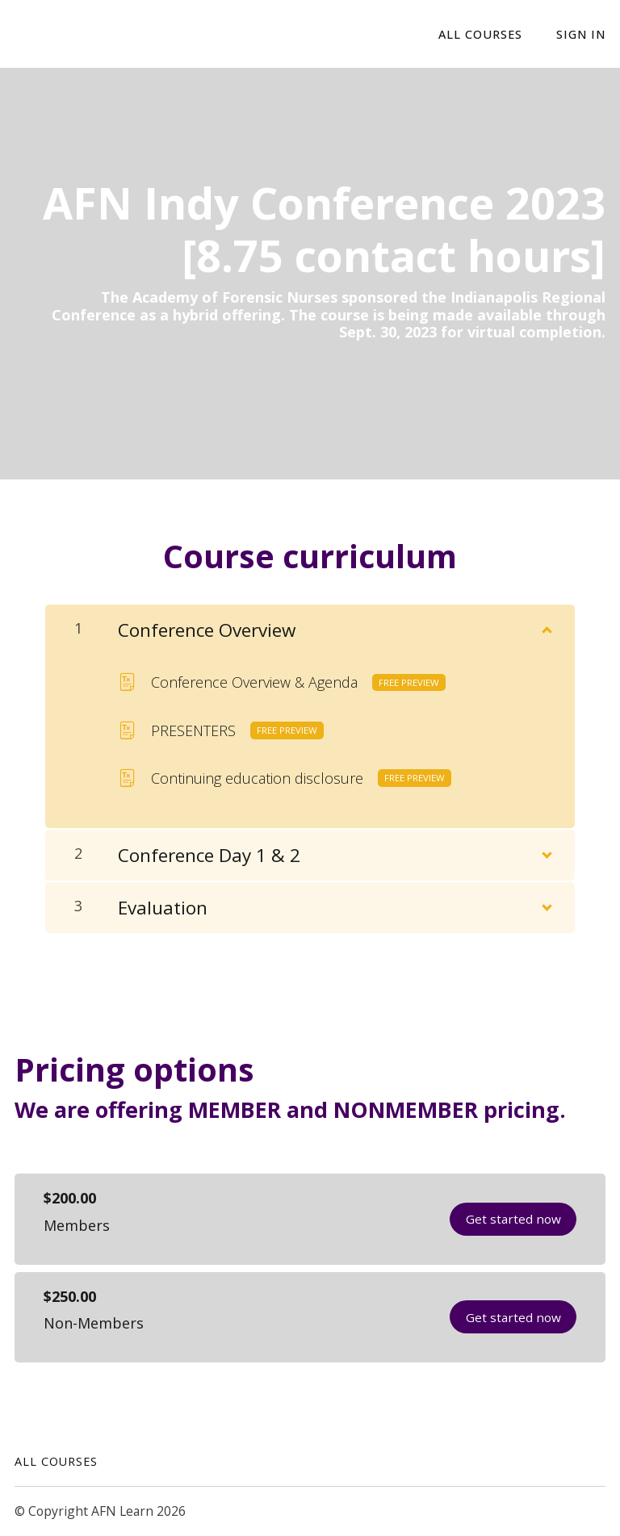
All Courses (56, 1461)
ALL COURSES (481, 34)
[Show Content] (546, 626)
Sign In (580, 34)
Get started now (512, 1219)
